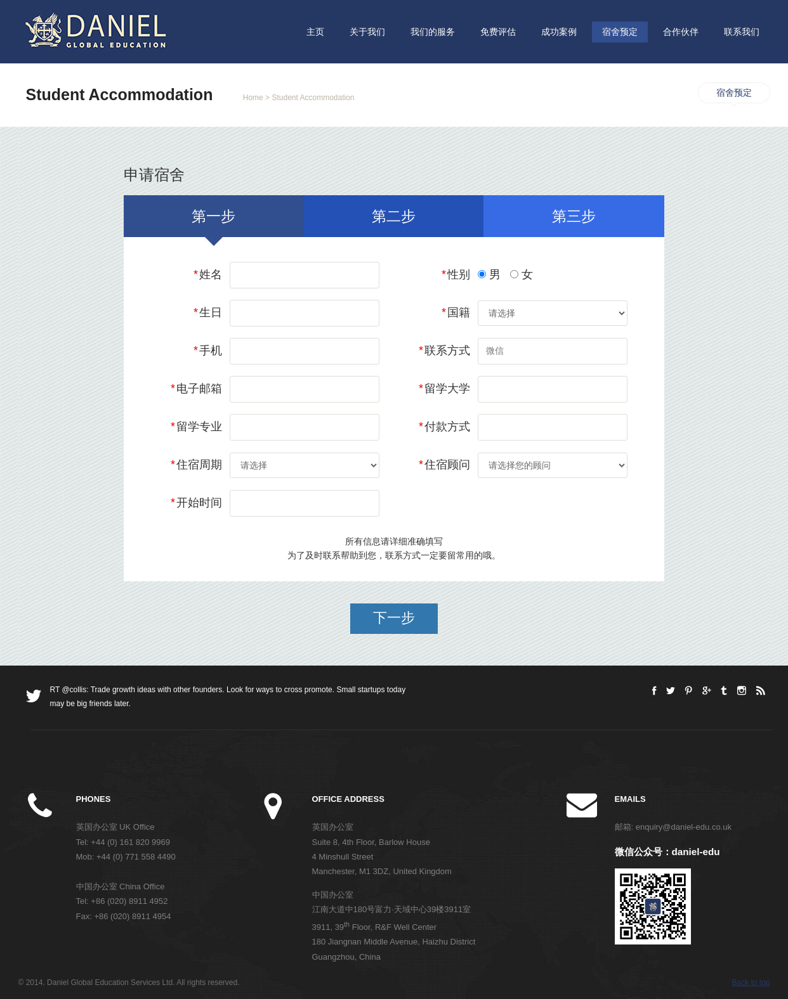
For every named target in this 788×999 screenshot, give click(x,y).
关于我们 (367, 32)
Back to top (751, 982)
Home (253, 97)
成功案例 (559, 32)
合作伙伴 (681, 32)
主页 (315, 32)
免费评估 (498, 32)
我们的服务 (432, 32)
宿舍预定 (620, 32)
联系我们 (741, 32)
